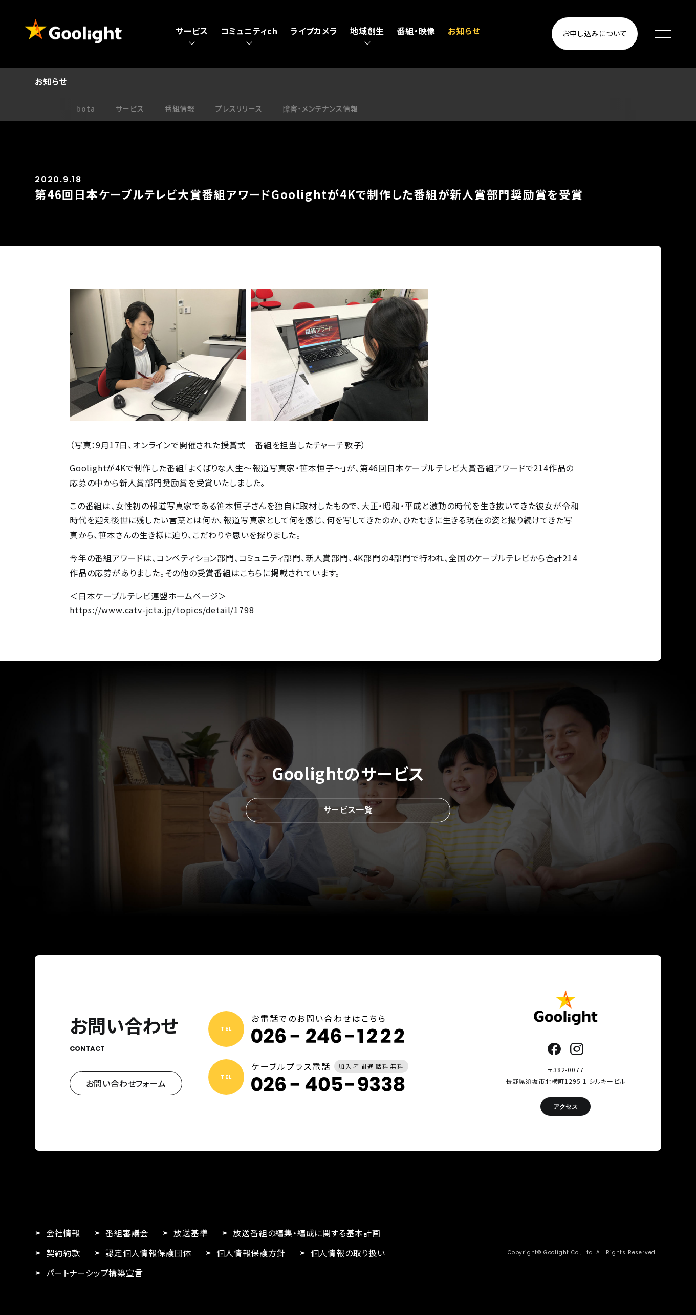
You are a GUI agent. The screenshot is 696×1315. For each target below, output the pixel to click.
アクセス (565, 1106)
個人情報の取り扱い (348, 1252)
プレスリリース (239, 108)
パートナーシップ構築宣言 (94, 1272)
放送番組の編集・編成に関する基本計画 (306, 1232)
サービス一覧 (348, 810)
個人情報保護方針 (250, 1252)
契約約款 (63, 1252)
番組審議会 (126, 1232)
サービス (130, 108)
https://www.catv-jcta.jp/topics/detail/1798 (162, 610)
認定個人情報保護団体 (148, 1252)
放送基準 (190, 1232)
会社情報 (63, 1232)
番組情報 (180, 108)
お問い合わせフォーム (126, 1083)
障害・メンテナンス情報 (320, 108)
